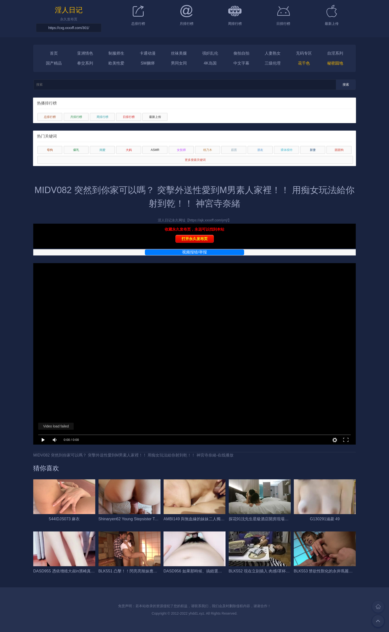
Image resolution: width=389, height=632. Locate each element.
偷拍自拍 (241, 53)
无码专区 (304, 53)
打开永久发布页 (195, 239)
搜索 (346, 84)
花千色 (304, 63)
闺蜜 (102, 150)
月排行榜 (76, 117)
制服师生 (116, 53)
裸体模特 (286, 150)
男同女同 (179, 63)
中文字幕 (241, 63)
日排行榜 (129, 117)
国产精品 (54, 63)
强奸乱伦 (210, 53)
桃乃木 (207, 150)
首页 (54, 53)
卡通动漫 (148, 53)
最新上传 (155, 117)
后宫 (234, 150)
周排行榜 (102, 117)
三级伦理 (273, 63)
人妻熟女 (273, 53)
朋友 (260, 150)
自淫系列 (335, 53)
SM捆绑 (148, 63)
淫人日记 (69, 9)
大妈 (129, 150)
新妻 (313, 150)
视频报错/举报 (194, 252)
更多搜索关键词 (195, 160)
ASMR (155, 150)
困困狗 (339, 150)
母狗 (50, 150)
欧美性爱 (116, 63)
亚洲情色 (85, 53)
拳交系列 (85, 63)
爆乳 (76, 150)
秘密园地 (335, 63)
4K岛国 (210, 63)
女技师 (181, 150)
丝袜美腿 (179, 53)
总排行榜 (50, 117)
